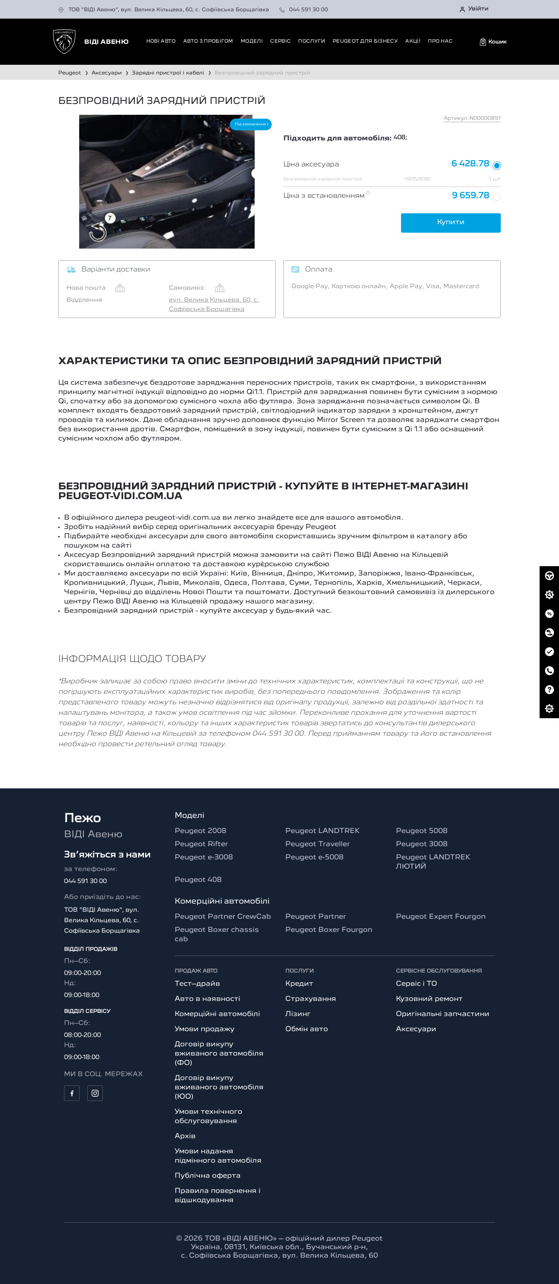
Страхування (310, 999)
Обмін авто (306, 1029)
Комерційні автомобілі (217, 1014)
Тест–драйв (197, 984)
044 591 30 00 (303, 9)
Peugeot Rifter (201, 844)
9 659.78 (470, 196)
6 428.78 (470, 164)
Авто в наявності (207, 999)
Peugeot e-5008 (314, 857)
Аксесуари (416, 1029)
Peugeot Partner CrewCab (223, 917)
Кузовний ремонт (429, 999)
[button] (493, 42)
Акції (412, 41)
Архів (185, 1136)
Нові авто (161, 41)
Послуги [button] (311, 41)
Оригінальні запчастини (443, 1014)
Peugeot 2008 (200, 831)
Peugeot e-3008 (204, 857)
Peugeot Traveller (317, 844)
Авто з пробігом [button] (208, 41)
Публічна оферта (208, 1176)
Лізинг (298, 1014)
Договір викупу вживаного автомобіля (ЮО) (219, 1087)
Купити (451, 222)
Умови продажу (204, 1029)
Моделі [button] (252, 41)
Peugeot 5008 (422, 831)
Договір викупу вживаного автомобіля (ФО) (219, 1053)
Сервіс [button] (280, 41)
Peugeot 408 (198, 880)
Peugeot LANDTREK (322, 831)
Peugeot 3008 (422, 844)
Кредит (299, 984)
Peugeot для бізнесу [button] (365, 41)
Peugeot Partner (315, 917)
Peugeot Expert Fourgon (441, 917)
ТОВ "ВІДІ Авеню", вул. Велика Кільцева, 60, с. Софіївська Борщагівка (164, 9)
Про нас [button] (440, 41)
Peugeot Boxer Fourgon (328, 930)
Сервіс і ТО (416, 984)
